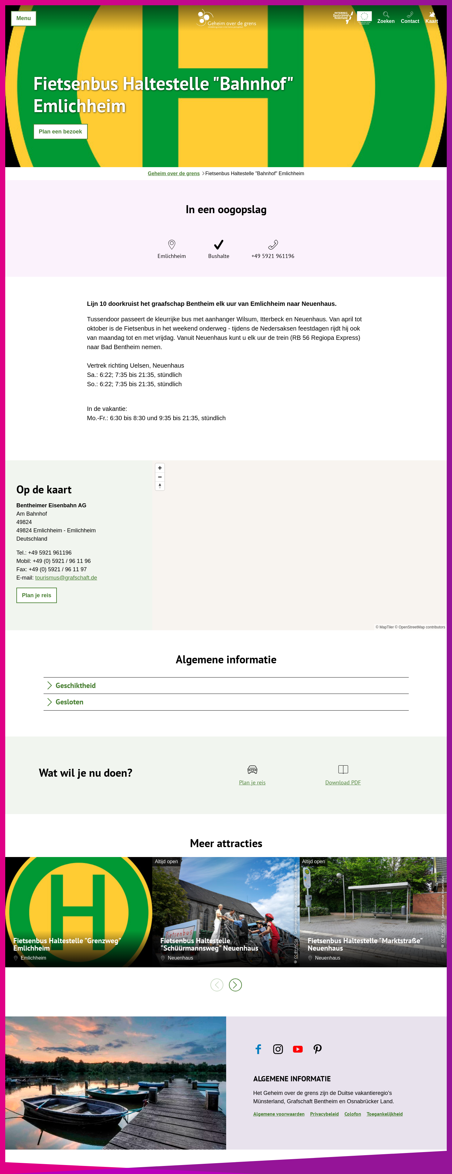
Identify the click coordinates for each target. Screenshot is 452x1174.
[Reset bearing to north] (159, 485)
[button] (60, 131)
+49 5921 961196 (272, 256)
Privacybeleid (324, 1114)
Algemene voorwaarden (279, 1114)
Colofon (352, 1114)
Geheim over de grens (174, 173)
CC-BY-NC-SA (295, 949)
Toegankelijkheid (385, 1114)
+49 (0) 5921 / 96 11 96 (62, 561)
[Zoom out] (159, 476)
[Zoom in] (159, 467)
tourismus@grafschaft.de (66, 578)
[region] (299, 545)
